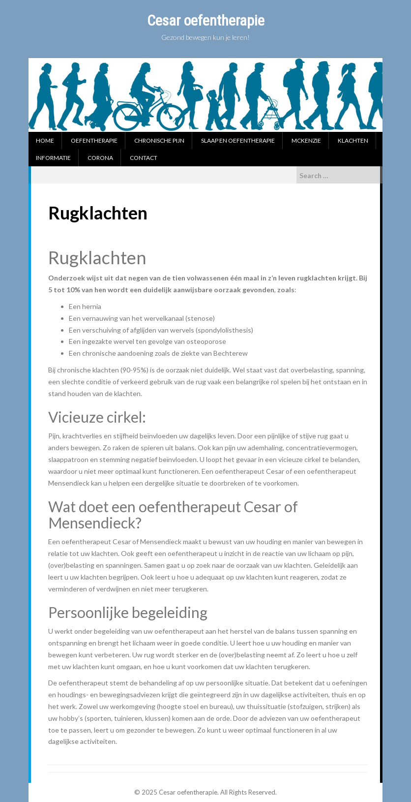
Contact (143, 157)
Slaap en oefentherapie (238, 140)
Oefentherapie (94, 140)
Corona (100, 157)
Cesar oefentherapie (205, 20)
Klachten (353, 140)
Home (45, 140)
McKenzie (306, 140)
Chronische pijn (159, 140)
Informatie (53, 157)
